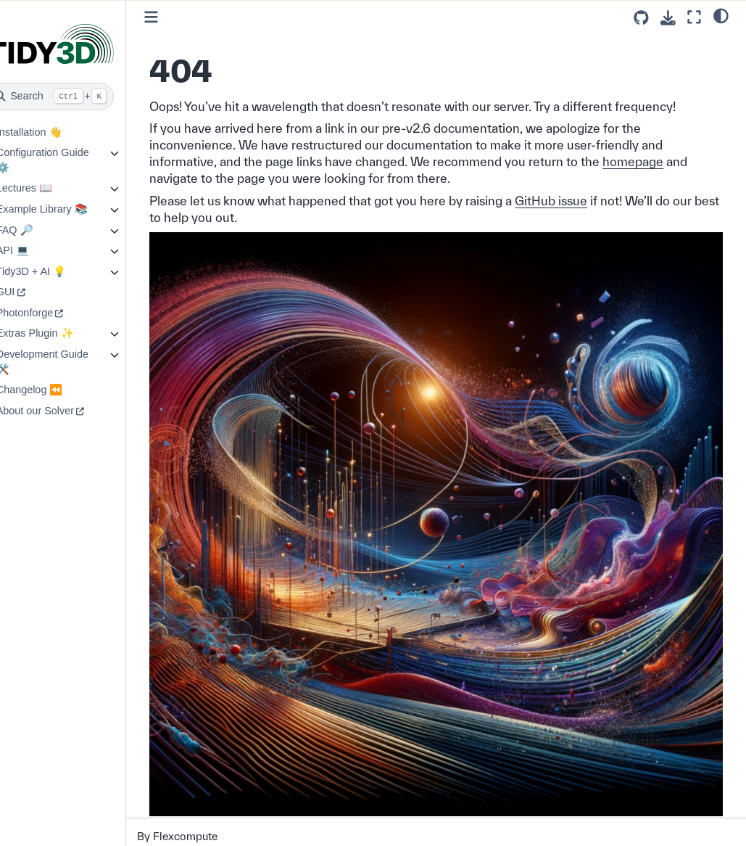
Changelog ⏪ (52, 389)
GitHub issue (574, 201)
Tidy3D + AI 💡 (53, 271)
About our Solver (57, 410)
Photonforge (47, 313)
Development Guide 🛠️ (65, 361)
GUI (28, 291)
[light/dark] (721, 15)
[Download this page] (668, 18)
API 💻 (35, 250)
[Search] (74, 96)
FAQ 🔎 (37, 230)
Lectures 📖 (47, 188)
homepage (656, 161)
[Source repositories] (641, 18)
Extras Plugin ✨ (57, 333)
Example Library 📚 (64, 209)
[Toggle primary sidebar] (174, 17)
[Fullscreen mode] (694, 17)
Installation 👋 (52, 132)
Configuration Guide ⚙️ (65, 160)
